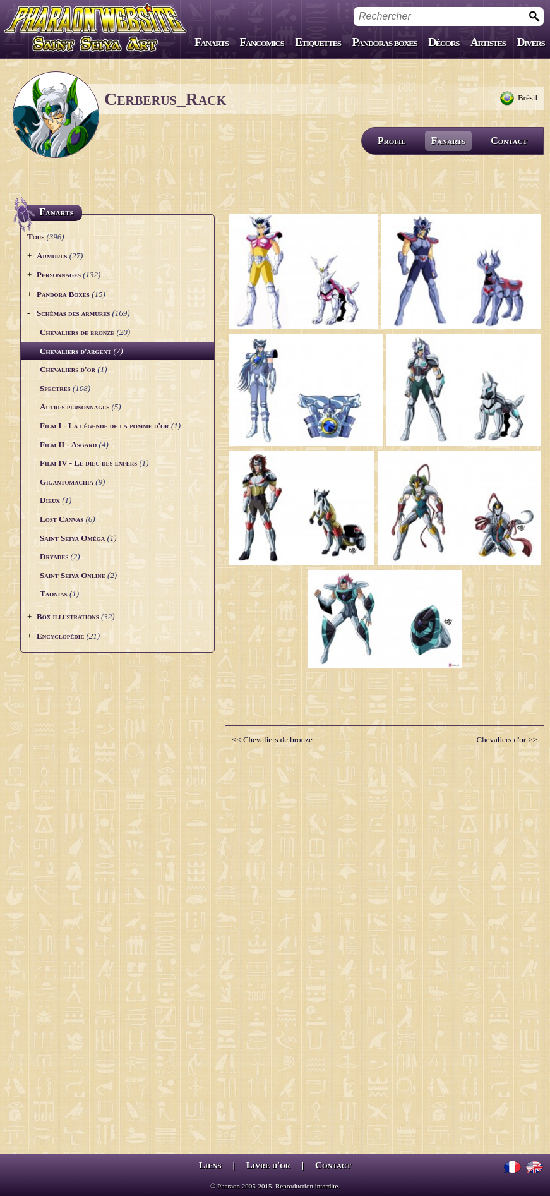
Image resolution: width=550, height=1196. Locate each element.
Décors (443, 42)
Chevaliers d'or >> (507, 739)
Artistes (487, 42)
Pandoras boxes (384, 42)
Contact (509, 140)
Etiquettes (317, 42)
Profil (392, 140)
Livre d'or (268, 1165)
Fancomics (262, 42)
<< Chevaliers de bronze (272, 739)
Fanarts (211, 42)
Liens (210, 1165)
